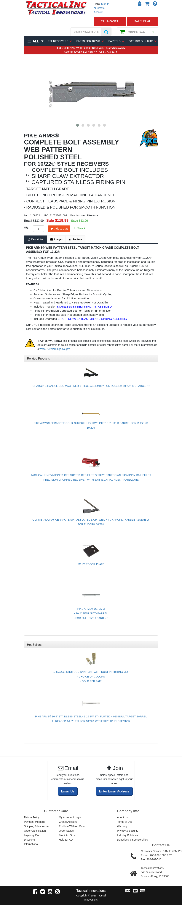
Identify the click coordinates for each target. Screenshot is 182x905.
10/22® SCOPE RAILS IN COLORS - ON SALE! (91, 52)
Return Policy (31, 817)
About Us (122, 817)
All (36, 40)
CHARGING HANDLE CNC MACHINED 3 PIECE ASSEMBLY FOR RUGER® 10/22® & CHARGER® (91, 385)
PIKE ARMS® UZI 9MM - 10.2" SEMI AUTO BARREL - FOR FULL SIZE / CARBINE (91, 613)
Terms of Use (124, 821)
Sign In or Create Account (101, 8)
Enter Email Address (114, 791)
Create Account (68, 821)
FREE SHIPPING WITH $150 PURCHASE (91, 48)
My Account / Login (70, 817)
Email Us (67, 791)
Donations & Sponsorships (132, 839)
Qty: (26, 227)
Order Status (66, 830)
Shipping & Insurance (36, 826)
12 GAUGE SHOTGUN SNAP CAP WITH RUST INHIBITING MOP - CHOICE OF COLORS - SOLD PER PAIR (91, 676)
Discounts (29, 839)
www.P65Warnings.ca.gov (55, 348)
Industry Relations (127, 835)
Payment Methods (34, 821)
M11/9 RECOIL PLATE (91, 564)
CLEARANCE (110, 21)
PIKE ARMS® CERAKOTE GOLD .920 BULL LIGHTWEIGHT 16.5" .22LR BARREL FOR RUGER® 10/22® (91, 425)
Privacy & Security (127, 830)
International (31, 844)
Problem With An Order (72, 826)
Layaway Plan (32, 835)
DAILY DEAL (142, 21)
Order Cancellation (35, 830)
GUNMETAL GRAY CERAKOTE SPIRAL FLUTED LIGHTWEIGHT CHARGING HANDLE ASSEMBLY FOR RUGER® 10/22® (90, 522)
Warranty (122, 826)
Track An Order (67, 835)
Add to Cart (59, 228)
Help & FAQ (66, 839)
